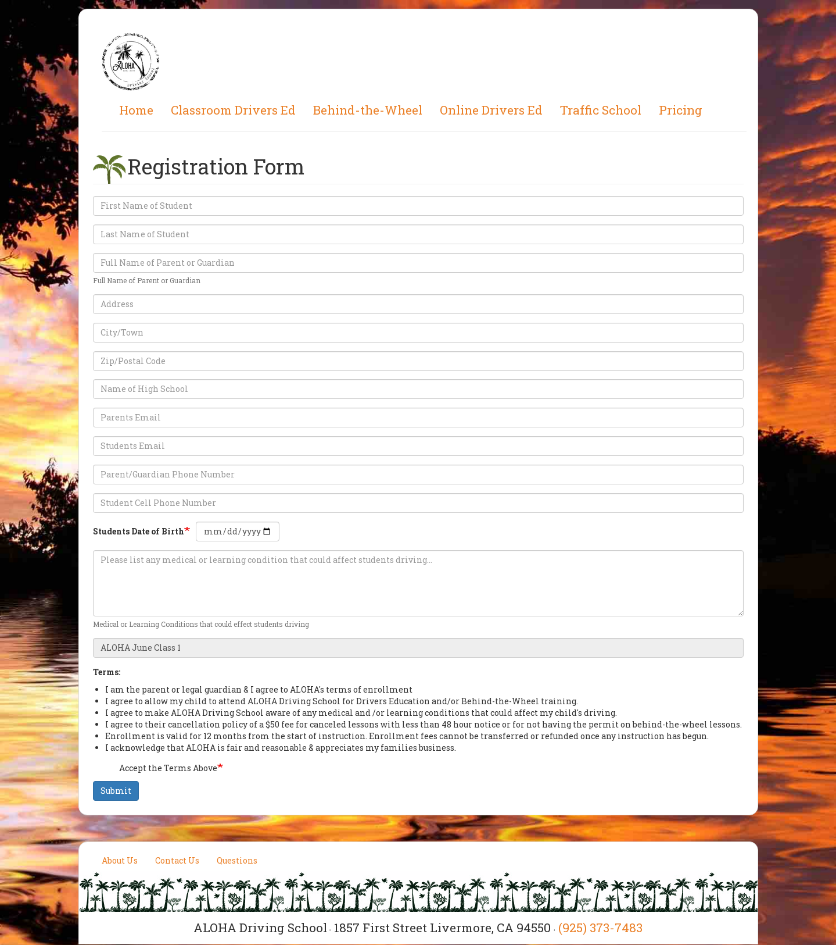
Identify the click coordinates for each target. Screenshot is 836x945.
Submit (116, 790)
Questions (237, 860)
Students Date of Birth (138, 531)
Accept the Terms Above (161, 768)
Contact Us (177, 860)
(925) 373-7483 (600, 927)
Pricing (680, 110)
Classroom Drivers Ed (233, 110)
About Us (120, 860)
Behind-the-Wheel (367, 110)
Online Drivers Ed (491, 110)
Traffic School (600, 110)
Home (136, 110)
